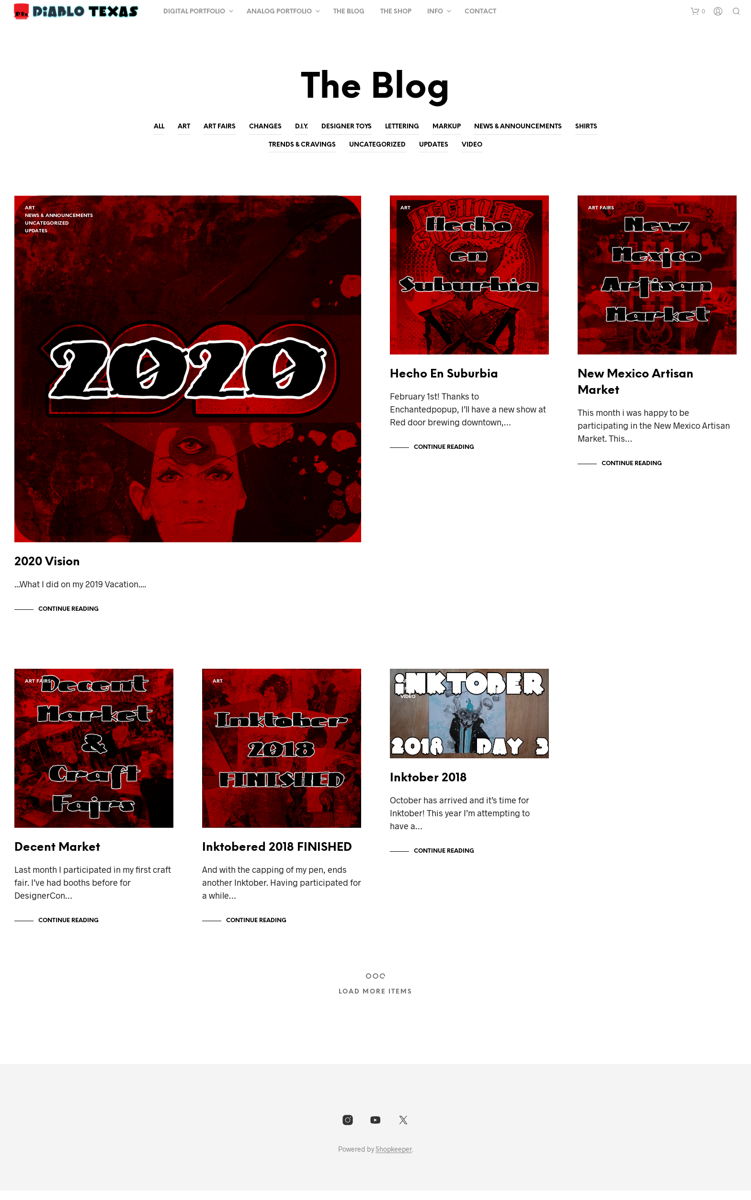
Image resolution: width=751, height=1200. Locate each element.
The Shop (395, 12)
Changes (265, 127)
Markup (446, 127)
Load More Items (375, 1001)
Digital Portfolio (194, 12)
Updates (433, 145)
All (159, 127)
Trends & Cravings (302, 145)
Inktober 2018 (428, 788)
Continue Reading (68, 614)
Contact (480, 12)
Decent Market (57, 857)
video (472, 145)
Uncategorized (377, 145)
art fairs (220, 127)
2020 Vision (47, 567)
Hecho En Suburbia (444, 379)
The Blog (348, 12)
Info (435, 12)
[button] (698, 11)
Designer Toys (346, 127)
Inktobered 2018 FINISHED (277, 857)
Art (184, 127)
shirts (586, 127)
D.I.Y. (301, 127)
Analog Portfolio (279, 12)
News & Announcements (518, 127)
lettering (402, 127)
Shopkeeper (394, 1159)
